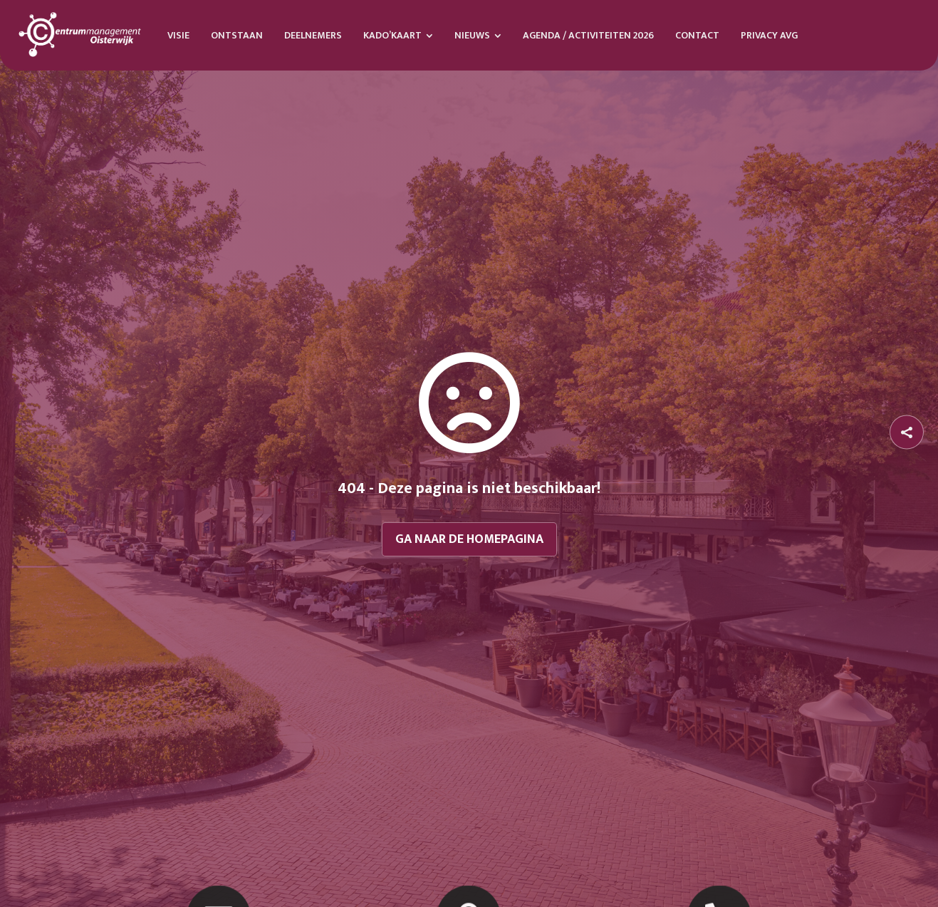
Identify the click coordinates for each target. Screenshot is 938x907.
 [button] (906, 431)
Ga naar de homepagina (469, 539)
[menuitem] (178, 35)
